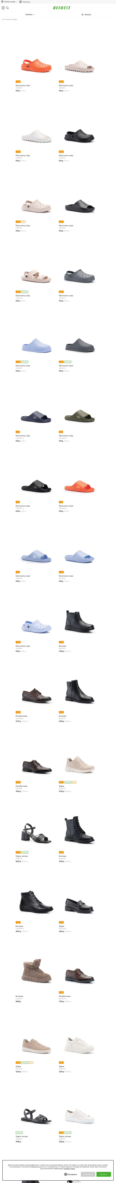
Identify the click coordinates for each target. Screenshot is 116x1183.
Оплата (74, 1107)
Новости (22, 1104)
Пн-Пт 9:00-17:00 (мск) (27, 1079)
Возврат (74, 1110)
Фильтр (88, 15)
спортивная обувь (11, 1015)
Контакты (22, 1100)
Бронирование (76, 1097)
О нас (21, 1097)
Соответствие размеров (28, 1144)
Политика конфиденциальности (31, 1131)
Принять (103, 1174)
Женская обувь (8, 1001)
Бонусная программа (79, 1127)
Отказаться (88, 1174)
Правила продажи (78, 1113)
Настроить (72, 1174)
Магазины (24, 1)
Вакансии (22, 1113)
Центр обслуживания (79, 1092)
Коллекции (23, 1140)
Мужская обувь (8, 1017)
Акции (73, 1131)
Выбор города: (10, 2)
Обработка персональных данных (32, 1134)
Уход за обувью (25, 1147)
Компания (22, 1092)
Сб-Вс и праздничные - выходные (32, 1082)
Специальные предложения (82, 1122)
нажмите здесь (69, 1168)
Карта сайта (23, 1117)
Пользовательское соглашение (31, 1127)
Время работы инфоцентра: (29, 1074)
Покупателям (24, 1122)
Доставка (74, 1104)
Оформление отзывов (79, 1117)
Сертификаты (24, 1137)
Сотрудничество (25, 1110)
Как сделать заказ (78, 1100)
